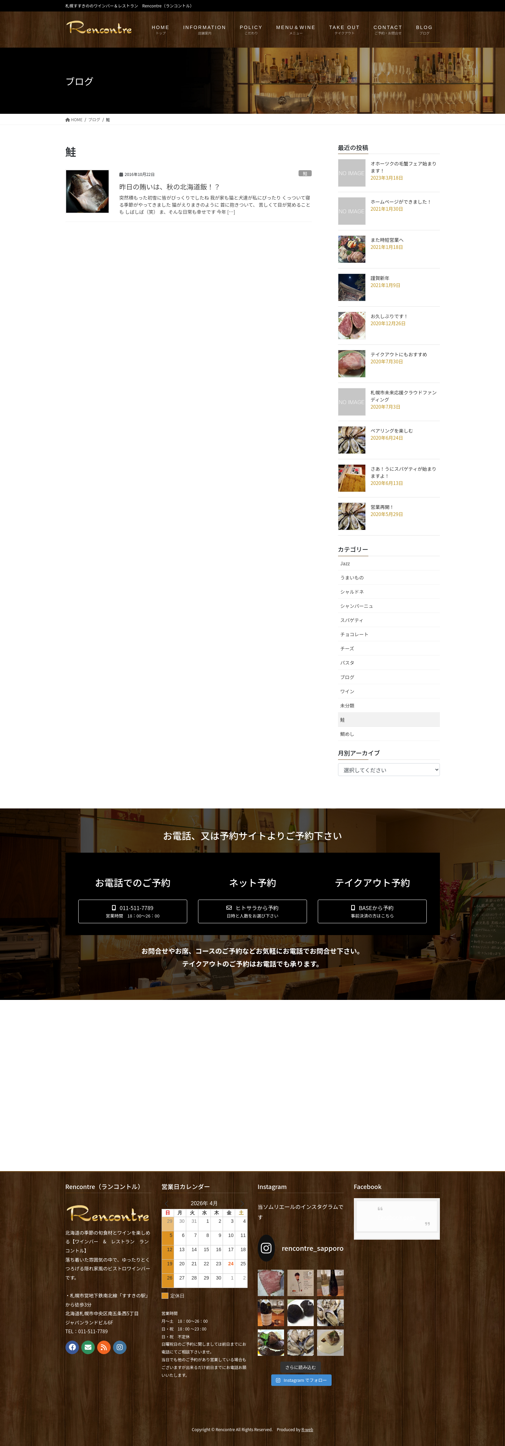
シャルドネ (352, 591)
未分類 (347, 705)
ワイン (347, 691)
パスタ (347, 662)
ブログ (347, 677)
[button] (132, 912)
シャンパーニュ (356, 605)
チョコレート (354, 634)
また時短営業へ (387, 239)
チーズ (347, 648)
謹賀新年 (380, 278)
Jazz (345, 563)
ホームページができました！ (401, 201)
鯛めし (347, 733)
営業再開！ (382, 506)
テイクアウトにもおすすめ (399, 354)
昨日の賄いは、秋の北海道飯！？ (170, 186)
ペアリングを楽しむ (392, 430)
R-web (307, 1429)
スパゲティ (352, 620)
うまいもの (352, 577)
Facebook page (397, 1217)
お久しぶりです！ (390, 316)
